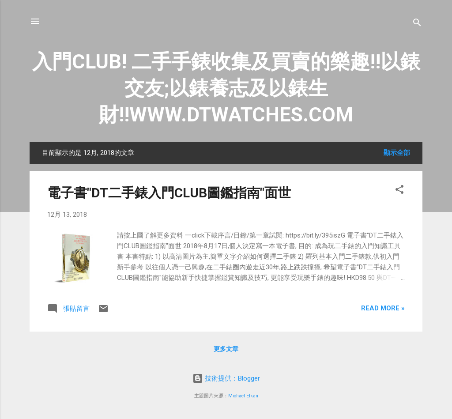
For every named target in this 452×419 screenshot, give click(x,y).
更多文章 (226, 348)
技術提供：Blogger (226, 378)
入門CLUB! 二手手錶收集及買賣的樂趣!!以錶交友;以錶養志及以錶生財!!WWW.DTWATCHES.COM (226, 88)
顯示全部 (397, 153)
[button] (399, 191)
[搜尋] (417, 24)
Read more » (383, 308)
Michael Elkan (243, 396)
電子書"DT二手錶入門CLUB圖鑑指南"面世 (169, 192)
